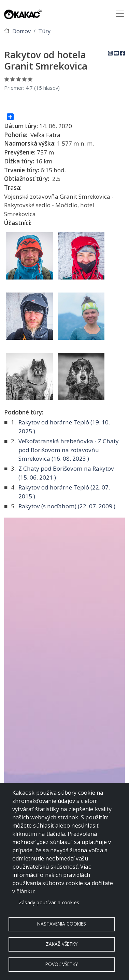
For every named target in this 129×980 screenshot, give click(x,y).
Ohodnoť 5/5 (30, 79)
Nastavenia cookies (61, 923)
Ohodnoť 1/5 (7, 79)
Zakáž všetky (61, 944)
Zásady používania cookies (49, 902)
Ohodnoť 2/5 (13, 79)
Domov (21, 31)
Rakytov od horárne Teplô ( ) (64, 426)
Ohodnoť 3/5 (19, 79)
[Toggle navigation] (120, 14)
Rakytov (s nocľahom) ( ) (66, 506)
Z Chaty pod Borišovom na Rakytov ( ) (66, 472)
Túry (44, 31)
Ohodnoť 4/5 (24, 79)
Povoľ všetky (61, 964)
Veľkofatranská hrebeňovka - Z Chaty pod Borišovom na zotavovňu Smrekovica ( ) (68, 449)
